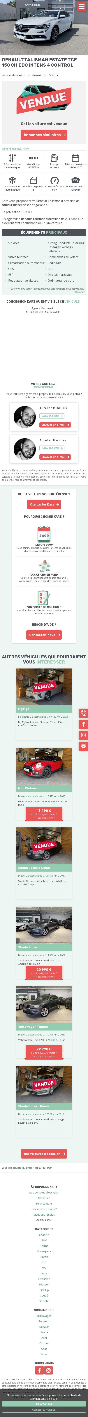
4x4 (44, 1262)
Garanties (44, 1198)
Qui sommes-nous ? (44, 1209)
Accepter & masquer (44, 1409)
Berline (44, 1246)
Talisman (53, 75)
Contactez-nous (42, 635)
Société (44, 1301)
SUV (44, 1240)
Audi (44, 1338)
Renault (36, 75)
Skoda (44, 1332)
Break (44, 1257)
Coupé (44, 1295)
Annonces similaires (42, 135)
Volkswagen (44, 1315)
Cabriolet (44, 1279)
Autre (44, 1273)
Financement (44, 1203)
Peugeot (44, 1321)
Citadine (44, 1235)
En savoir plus (44, 1403)
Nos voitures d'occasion (42, 1154)
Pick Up (44, 1290)
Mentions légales (44, 1214)
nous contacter (79, 290)
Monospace (44, 1251)
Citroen (44, 1343)
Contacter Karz (42, 504)
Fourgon (44, 1284)
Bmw (44, 1354)
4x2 (44, 1268)
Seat (44, 1349)
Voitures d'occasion (13, 75)
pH (50, 1219)
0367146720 (50, 416)
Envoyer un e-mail (53, 424)
